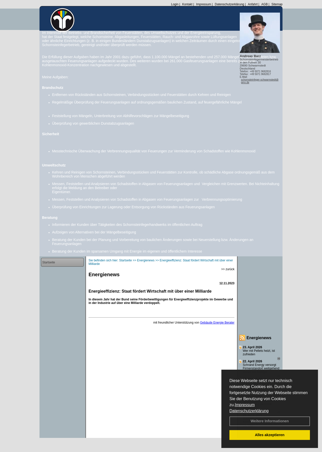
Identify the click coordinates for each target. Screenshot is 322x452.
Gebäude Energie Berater (217, 322)
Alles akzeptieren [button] (270, 435)
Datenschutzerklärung (249, 411)
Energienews (259, 338)
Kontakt (187, 4)
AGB (264, 4)
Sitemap (277, 4)
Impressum (245, 405)
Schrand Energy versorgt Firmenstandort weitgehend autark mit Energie (261, 368)
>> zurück (227, 269)
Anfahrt (253, 4)
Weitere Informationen (270, 421)
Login (174, 4)
